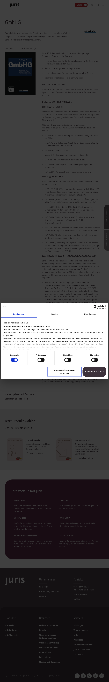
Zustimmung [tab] (18, 314)
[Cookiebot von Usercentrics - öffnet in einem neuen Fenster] (95, 307)
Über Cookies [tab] (90, 314)
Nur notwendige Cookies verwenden (64, 371)
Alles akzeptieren (94, 372)
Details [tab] (54, 314)
